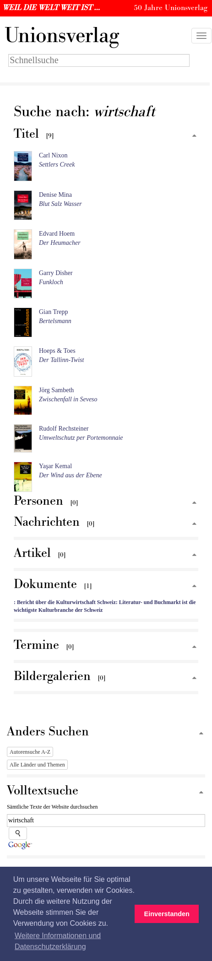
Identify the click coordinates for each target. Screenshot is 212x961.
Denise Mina (55, 194)
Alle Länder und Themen (37, 764)
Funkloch (51, 282)
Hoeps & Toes (57, 350)
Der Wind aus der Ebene (70, 475)
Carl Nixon (53, 155)
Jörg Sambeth (56, 390)
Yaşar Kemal (55, 466)
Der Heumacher (60, 242)
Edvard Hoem (57, 233)
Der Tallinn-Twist (61, 359)
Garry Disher (55, 273)
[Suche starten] (18, 833)
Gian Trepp (53, 311)
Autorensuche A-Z (30, 752)
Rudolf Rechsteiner (63, 428)
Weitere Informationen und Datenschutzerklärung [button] (58, 941)
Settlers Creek (57, 164)
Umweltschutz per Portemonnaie (81, 437)
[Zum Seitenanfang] (194, 136)
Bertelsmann (55, 321)
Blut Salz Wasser (60, 203)
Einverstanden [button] (167, 914)
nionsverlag (62, 35)
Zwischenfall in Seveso (68, 399)
